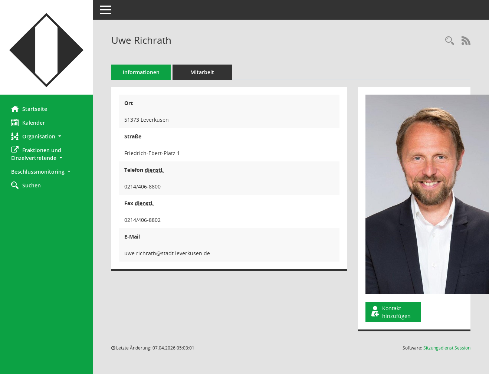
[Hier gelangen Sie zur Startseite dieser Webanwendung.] (46, 50)
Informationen (141, 72)
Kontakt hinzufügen (390, 312)
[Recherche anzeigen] (450, 41)
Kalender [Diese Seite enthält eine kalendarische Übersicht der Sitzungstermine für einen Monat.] (28, 122)
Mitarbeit (202, 72)
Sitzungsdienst (446, 348)
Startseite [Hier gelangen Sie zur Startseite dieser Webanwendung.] (29, 108)
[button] (46, 136)
